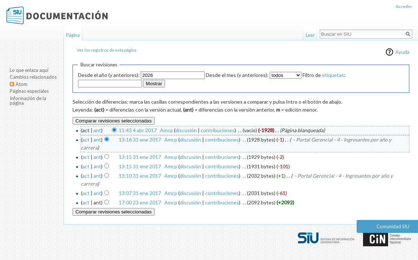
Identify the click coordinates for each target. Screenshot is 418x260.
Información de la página (28, 100)
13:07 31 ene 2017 (140, 193)
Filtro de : (323, 75)
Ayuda (402, 52)
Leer (310, 35)
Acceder (404, 6)
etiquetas (333, 75)
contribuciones (218, 130)
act (86, 139)
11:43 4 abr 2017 (138, 130)
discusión (186, 130)
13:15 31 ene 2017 (140, 157)
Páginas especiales (29, 91)
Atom (21, 84)
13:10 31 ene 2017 (140, 176)
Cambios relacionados (33, 77)
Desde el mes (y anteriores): (237, 75)
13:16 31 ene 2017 (140, 139)
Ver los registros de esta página (106, 50)
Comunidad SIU (392, 226)
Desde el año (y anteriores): (109, 75)
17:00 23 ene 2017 (140, 202)
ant (97, 130)
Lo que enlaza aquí (29, 70)
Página (73, 35)
